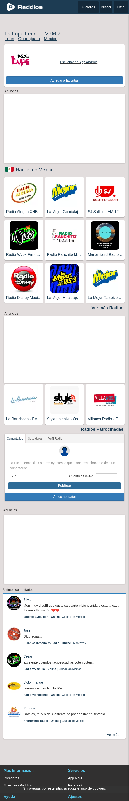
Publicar (64, 486)
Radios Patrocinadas (102, 429)
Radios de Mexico (35, 169)
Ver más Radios (107, 307)
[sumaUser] (106, 476)
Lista (120, 7)
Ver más (113, 735)
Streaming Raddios (18, 785)
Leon (9, 38)
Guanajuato (29, 38)
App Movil (75, 778)
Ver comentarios (64, 496)
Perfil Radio (54, 438)
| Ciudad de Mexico (54, 617)
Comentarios (15, 438)
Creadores (11, 778)
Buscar (106, 7)
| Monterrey (55, 643)
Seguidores (35, 438)
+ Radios (88, 7)
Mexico (50, 38)
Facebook (75, 785)
